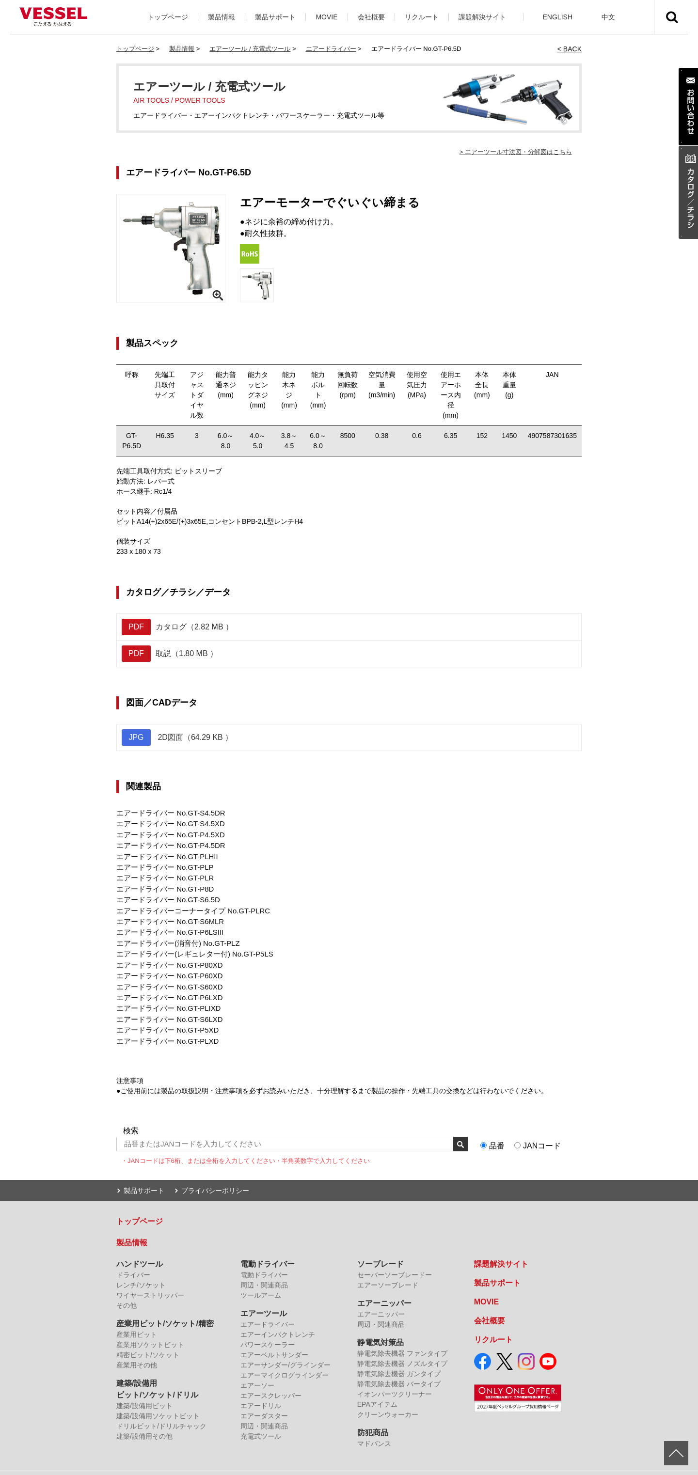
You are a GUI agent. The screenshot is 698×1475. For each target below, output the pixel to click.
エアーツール (263, 1299)
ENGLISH (557, 17)
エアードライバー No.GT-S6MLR (166, 914)
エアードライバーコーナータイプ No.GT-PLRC (188, 904)
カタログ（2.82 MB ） (177, 627)
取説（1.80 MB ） (170, 653)
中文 (608, 17)
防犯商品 (372, 1418)
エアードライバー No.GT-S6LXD (166, 1006)
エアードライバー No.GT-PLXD (164, 1026)
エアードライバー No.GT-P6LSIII (166, 924)
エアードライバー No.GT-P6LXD (166, 985)
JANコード (542, 1131)
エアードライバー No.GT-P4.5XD (167, 833)
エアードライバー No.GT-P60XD (166, 965)
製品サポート (275, 17)
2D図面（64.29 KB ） (177, 737)
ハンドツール (139, 1249)
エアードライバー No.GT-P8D (161, 884)
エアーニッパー (384, 1289)
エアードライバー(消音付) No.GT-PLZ (174, 935)
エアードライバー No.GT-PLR (161, 874)
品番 (497, 1131)
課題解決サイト (482, 17)
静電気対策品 (380, 1328)
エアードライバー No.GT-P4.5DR (167, 843)
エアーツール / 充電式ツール (249, 48)
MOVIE (326, 17)
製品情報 (221, 17)
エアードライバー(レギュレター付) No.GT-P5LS (189, 945)
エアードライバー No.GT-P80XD (166, 955)
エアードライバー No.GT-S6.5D (164, 894)
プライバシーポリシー (215, 1176)
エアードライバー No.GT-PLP (161, 863)
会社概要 (371, 17)
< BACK (569, 49)
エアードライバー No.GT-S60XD (166, 975)
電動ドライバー (267, 1249)
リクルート (422, 17)
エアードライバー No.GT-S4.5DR (167, 812)
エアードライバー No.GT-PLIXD (165, 996)
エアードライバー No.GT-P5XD (164, 1016)
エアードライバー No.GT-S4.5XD (167, 823)
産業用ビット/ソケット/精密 (165, 1309)
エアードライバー (331, 48)
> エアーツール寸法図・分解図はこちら (516, 152)
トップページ (167, 17)
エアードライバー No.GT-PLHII (163, 853)
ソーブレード (380, 1249)
